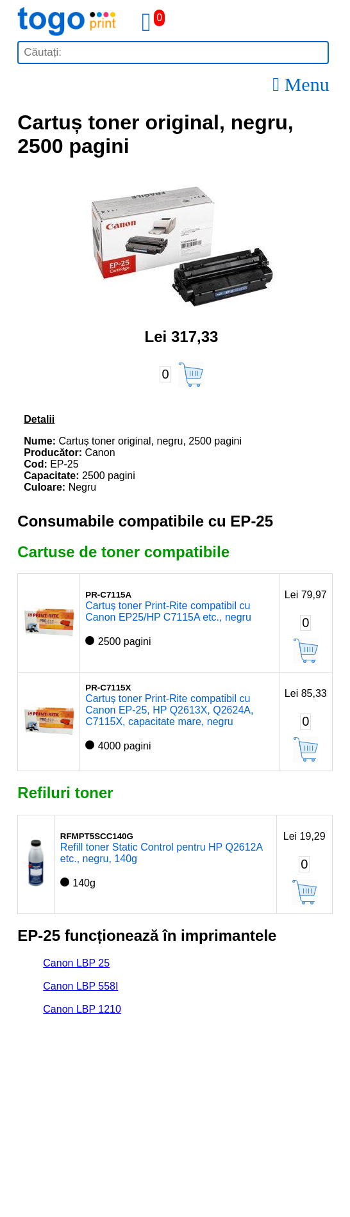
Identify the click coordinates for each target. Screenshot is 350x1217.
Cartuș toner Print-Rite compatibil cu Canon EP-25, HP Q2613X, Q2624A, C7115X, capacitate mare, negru (169, 710)
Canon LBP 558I (80, 986)
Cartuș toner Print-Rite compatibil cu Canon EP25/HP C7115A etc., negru (168, 611)
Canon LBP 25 (76, 963)
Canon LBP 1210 (82, 1009)
